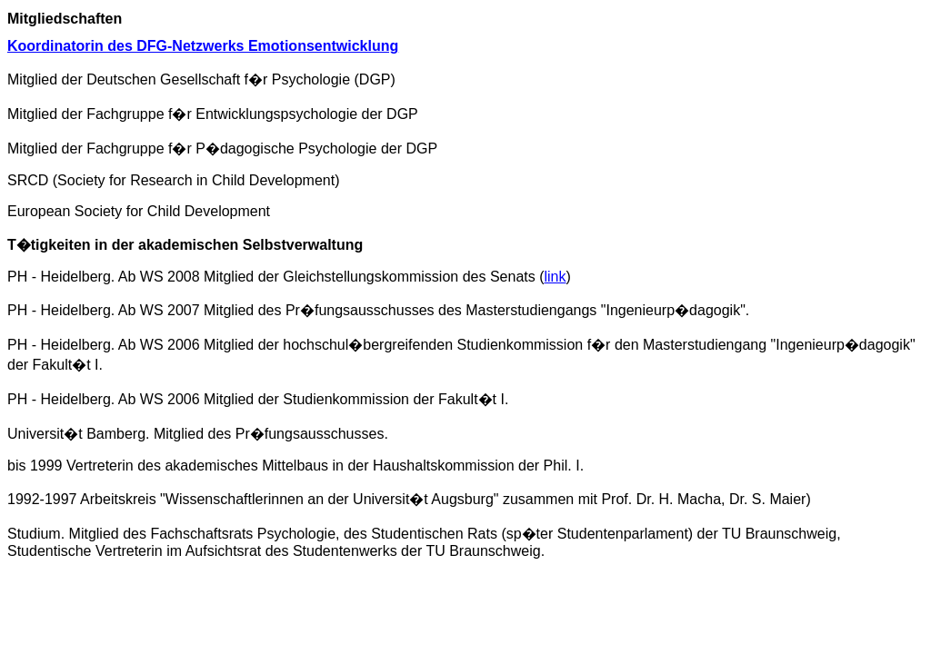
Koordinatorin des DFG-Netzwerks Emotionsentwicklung (202, 46)
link (555, 276)
